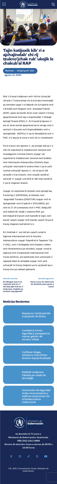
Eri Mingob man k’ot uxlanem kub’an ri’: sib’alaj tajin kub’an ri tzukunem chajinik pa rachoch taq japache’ (13, 286)
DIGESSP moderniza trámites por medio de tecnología (34, 375)
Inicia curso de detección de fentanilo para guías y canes (42, 284)
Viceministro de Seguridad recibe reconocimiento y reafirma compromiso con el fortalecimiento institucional (36, 396)
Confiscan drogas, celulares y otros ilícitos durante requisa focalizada (36, 355)
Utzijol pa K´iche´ (26, 71)
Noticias (9, 71)
